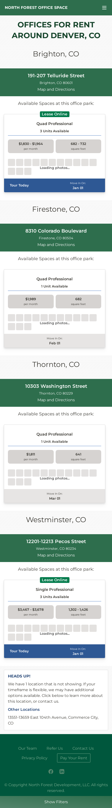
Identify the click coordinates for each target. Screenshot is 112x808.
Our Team (27, 748)
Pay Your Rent (73, 758)
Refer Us (55, 748)
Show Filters (56, 802)
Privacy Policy (34, 758)
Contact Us (83, 748)
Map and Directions (56, 89)
